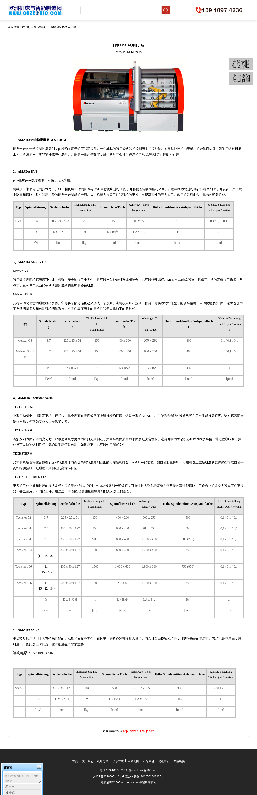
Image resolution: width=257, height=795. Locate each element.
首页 (75, 761)
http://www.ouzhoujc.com (138, 731)
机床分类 (102, 761)
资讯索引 (163, 761)
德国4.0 (42, 27)
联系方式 (118, 761)
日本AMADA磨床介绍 (62, 27)
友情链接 (179, 761)
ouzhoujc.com (130, 782)
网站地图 (133, 761)
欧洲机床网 (29, 27)
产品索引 (148, 761)
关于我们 (87, 761)
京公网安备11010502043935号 (144, 776)
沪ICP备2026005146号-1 (108, 776)
